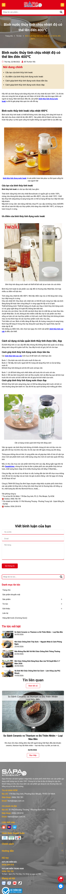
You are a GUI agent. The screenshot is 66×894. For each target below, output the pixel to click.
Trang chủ (6, 590)
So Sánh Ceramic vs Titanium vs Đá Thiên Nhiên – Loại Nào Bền (38, 632)
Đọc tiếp (32, 755)
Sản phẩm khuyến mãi (11, 595)
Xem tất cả (33, 686)
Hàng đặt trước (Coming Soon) (14, 618)
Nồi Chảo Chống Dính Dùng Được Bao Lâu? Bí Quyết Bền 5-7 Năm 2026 (37, 662)
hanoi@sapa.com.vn (16, 817)
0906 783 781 (17, 797)
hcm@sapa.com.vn (16, 801)
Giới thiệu (6, 609)
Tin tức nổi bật (11, 626)
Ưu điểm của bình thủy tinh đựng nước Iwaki (24, 76)
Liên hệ (5, 613)
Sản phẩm (6, 599)
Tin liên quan (33, 680)
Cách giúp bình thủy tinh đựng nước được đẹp (25, 85)
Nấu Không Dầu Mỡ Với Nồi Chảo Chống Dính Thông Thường (37, 651)
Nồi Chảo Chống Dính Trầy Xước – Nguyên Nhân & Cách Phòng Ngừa (38, 643)
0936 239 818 (17, 813)
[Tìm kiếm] (61, 12)
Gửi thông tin (10, 566)
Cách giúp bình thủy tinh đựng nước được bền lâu (26, 81)
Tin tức (5, 604)
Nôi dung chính (13, 67)
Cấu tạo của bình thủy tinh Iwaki (19, 72)
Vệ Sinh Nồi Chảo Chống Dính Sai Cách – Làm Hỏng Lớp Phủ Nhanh (37, 672)
